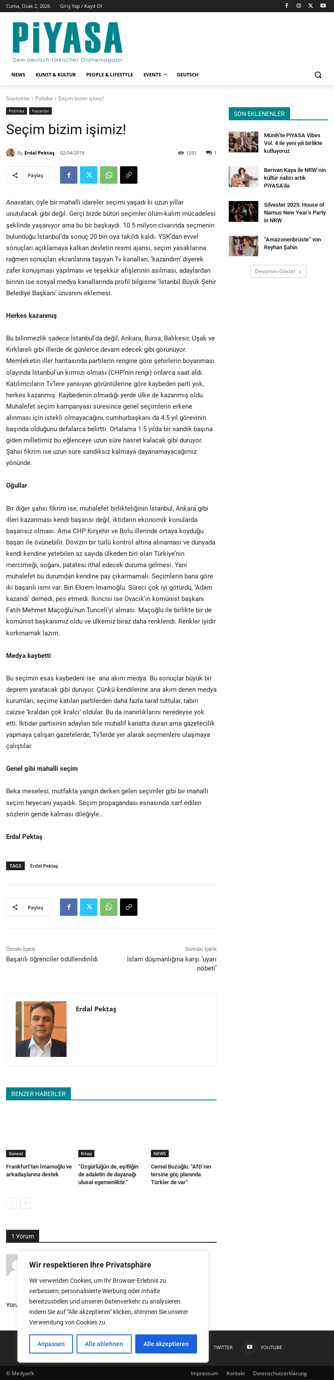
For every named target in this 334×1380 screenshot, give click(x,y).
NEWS (160, 1153)
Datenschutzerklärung (280, 1372)
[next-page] (25, 1202)
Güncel (16, 1153)
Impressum (204, 1372)
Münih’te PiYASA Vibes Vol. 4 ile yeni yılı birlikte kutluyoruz (292, 142)
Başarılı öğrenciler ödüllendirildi (52, 959)
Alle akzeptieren (166, 1343)
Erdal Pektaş (39, 152)
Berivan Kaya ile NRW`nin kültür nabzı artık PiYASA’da (294, 175)
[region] (113, 1307)
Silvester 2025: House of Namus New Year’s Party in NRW (295, 208)
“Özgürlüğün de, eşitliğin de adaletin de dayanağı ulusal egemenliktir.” (111, 1173)
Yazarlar (40, 111)
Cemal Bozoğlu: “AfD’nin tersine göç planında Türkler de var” (183, 1173)
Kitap (86, 1153)
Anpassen (51, 1343)
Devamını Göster (278, 267)
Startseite (18, 98)
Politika (44, 98)
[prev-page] (11, 1202)
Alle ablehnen (104, 1343)
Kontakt (236, 1372)
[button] (317, 75)
